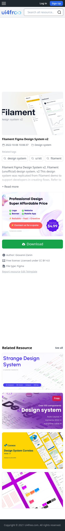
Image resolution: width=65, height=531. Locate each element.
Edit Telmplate (29, 271)
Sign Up (56, 3)
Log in (43, 3)
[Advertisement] (32, 51)
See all (59, 347)
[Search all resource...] (43, 12)
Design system (43, 144)
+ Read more (10, 186)
